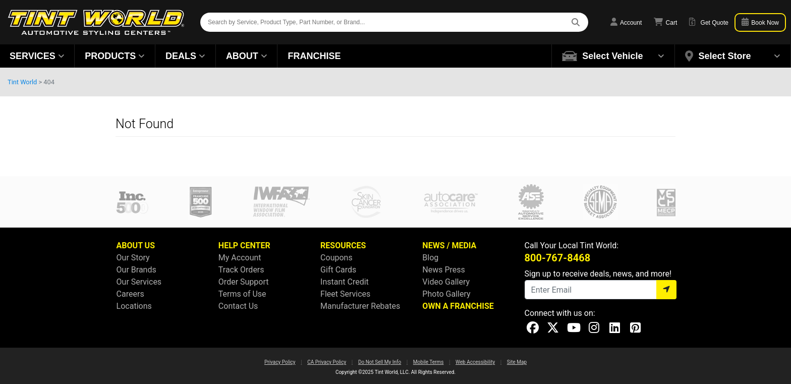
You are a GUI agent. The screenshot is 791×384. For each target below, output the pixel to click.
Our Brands (136, 270)
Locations (134, 306)
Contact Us (238, 306)
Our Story (133, 257)
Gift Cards (338, 270)
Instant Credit (344, 282)
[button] (613, 56)
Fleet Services (345, 294)
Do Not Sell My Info (379, 362)
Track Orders (241, 270)
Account (626, 22)
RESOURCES (343, 245)
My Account (239, 257)
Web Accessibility (475, 362)
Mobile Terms (428, 362)
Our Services (139, 282)
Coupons (336, 257)
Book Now (760, 22)
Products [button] (115, 56)
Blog (430, 257)
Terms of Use (242, 294)
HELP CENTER (244, 245)
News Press (443, 270)
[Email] (591, 289)
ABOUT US (136, 245)
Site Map (517, 362)
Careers (130, 294)
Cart (665, 22)
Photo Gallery (446, 294)
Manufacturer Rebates (360, 306)
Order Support (243, 282)
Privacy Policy (280, 362)
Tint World (22, 82)
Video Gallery (446, 282)
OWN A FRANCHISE (457, 306)
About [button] (246, 56)
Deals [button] (185, 56)
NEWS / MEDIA (449, 245)
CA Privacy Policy (326, 362)
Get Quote (708, 22)
